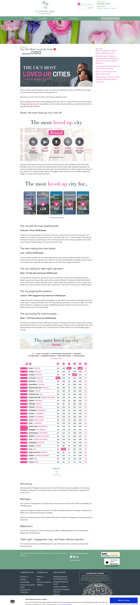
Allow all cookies (124, 591)
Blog (38, 579)
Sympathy (43, 18)
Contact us (24, 577)
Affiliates (40, 585)
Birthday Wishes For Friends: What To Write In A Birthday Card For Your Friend (107, 79)
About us (40, 577)
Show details (30, 601)
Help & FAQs (24, 582)
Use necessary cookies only (124, 598)
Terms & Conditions (44, 582)
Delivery (23, 579)
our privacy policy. (65, 596)
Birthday (28, 18)
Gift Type (74, 18)
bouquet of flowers (33, 106)
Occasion (58, 18)
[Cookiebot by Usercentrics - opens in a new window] (12, 601)
